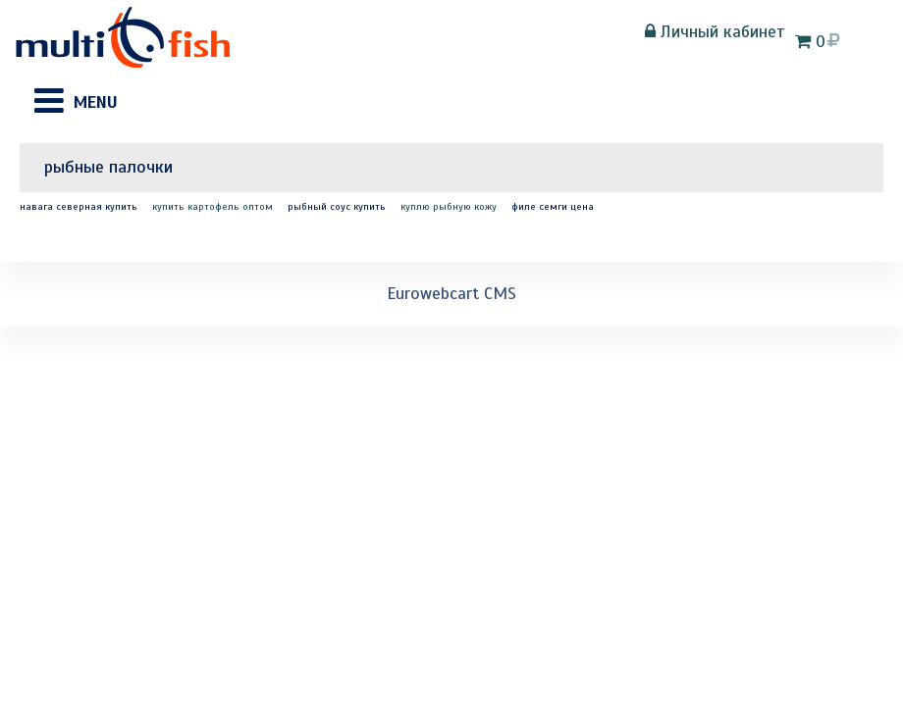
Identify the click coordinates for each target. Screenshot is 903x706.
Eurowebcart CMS (451, 293)
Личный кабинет (715, 31)
